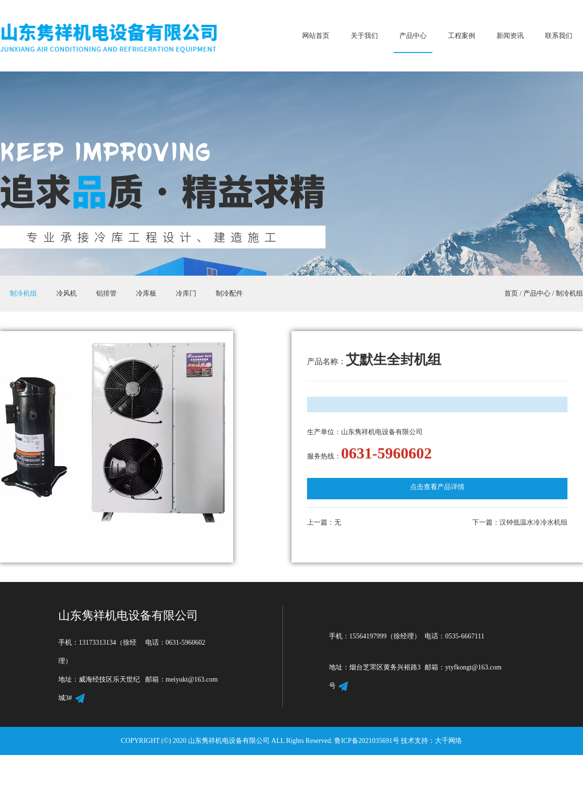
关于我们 (364, 35)
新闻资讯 (510, 35)
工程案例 (461, 35)
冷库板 (146, 293)
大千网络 (448, 740)
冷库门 (186, 293)
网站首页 (315, 35)
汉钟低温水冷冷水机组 (533, 522)
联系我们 (558, 35)
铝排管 (106, 293)
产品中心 (413, 35)
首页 (511, 293)
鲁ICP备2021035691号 (366, 740)
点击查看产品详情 (437, 487)
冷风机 (66, 293)
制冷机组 (23, 293)
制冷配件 (229, 293)
